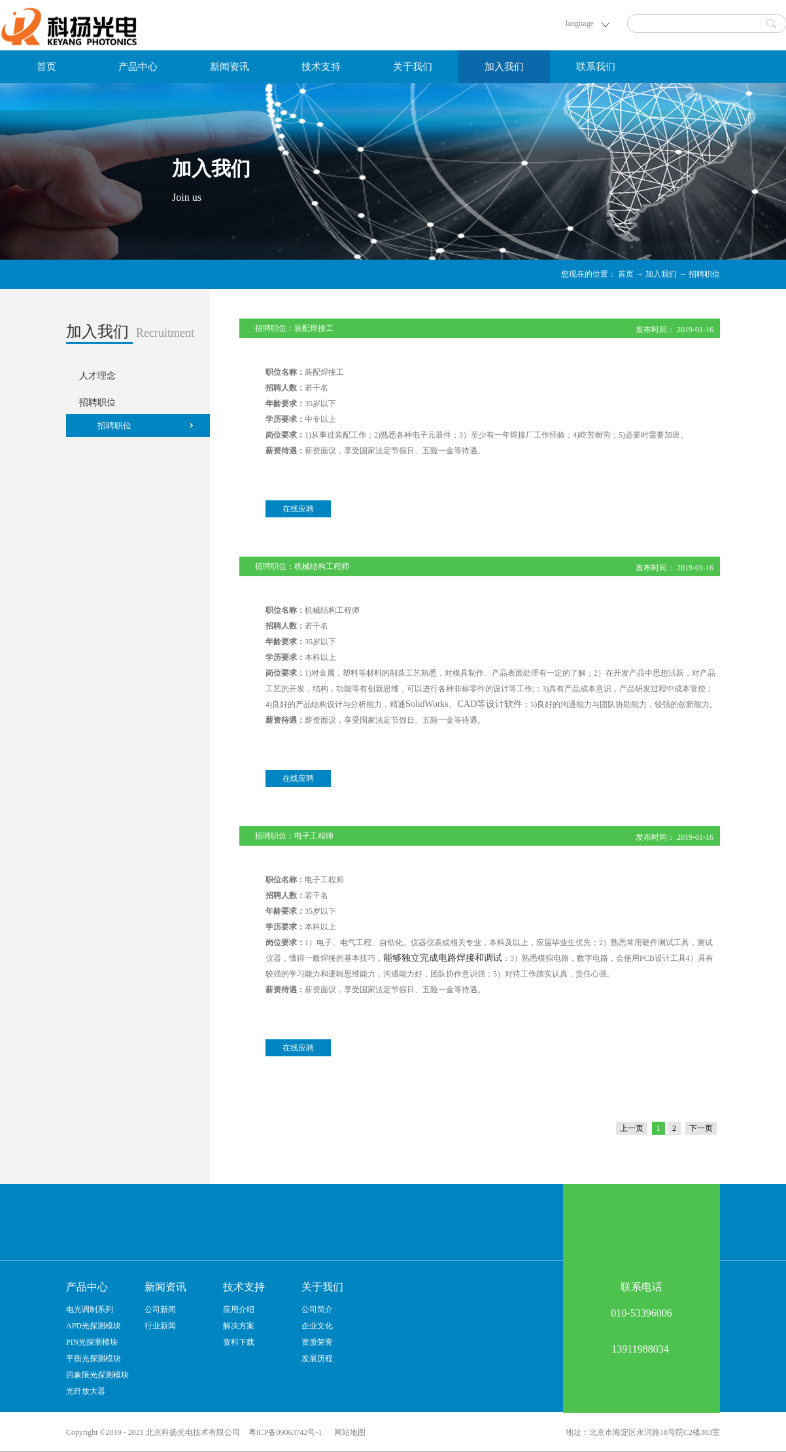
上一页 (631, 1128)
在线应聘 (298, 508)
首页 (46, 66)
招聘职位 (704, 274)
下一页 (701, 1128)
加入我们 (661, 274)
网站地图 (348, 1432)
